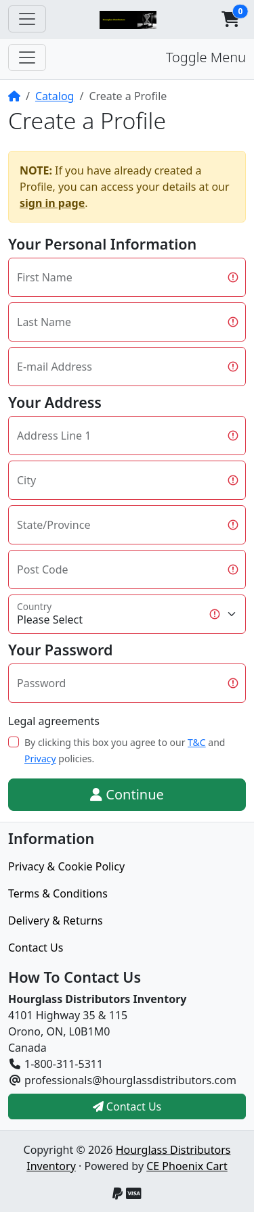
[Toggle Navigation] (27, 18)
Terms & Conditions (58, 893)
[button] (230, 19)
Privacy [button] (40, 758)
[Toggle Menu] (27, 57)
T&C (197, 742)
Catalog (55, 96)
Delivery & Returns (55, 920)
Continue (127, 794)
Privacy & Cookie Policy (66, 866)
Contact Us (35, 947)
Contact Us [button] (127, 1106)
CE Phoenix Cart (187, 1166)
